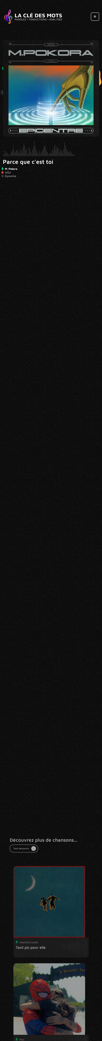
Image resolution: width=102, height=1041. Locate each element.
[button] (95, 16)
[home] (33, 17)
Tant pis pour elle (31, 955)
